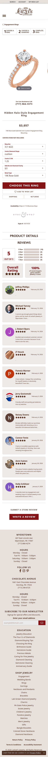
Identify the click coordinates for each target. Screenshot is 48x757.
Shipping (13, 197)
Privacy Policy (30, 740)
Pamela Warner (22, 370)
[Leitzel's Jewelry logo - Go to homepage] (24, 11)
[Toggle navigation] (4, 14)
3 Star (20, 254)
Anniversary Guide (24, 666)
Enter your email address (24, 618)
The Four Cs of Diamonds (24, 637)
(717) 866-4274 (24, 104)
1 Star (20, 260)
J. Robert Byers (22, 329)
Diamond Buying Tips (24, 640)
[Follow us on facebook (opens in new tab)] (20, 570)
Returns (35, 197)
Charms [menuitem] (24, 702)
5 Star (20, 249)
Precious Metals (24, 653)
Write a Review (24, 516)
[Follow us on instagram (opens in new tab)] (24, 570)
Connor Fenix (21, 437)
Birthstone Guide (24, 647)
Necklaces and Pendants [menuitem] (23, 689)
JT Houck (19, 352)
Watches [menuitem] (24, 718)
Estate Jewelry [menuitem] (24, 708)
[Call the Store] (24, 543)
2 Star (20, 257)
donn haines (21, 461)
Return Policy (17, 740)
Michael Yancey (22, 306)
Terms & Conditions (13, 745)
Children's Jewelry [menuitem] (23, 712)
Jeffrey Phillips (22, 287)
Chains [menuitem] (24, 692)
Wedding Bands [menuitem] (24, 679)
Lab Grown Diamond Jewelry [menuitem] (24, 699)
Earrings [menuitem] (24, 686)
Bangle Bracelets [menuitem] (24, 728)
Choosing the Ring (24, 643)
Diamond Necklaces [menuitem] (24, 734)
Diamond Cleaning (24, 659)
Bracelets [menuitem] (24, 695)
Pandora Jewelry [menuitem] (24, 715)
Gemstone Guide (24, 650)
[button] (12, 2)
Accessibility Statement (33, 745)
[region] (24, 69)
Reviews (24, 242)
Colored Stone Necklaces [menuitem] (24, 731)
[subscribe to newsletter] (41, 622)
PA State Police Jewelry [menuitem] (24, 705)
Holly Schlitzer (22, 484)
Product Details (24, 236)
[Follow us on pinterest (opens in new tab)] (27, 570)
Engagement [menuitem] (23, 676)
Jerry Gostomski (23, 393)
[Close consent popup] (44, 753)
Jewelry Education (24, 634)
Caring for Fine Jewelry (24, 656)
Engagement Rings (11, 24)
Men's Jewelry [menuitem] (24, 721)
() (41, 249)
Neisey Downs (22, 414)
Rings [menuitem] (24, 683)
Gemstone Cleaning (24, 663)
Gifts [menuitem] (24, 724)
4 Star (20, 252)
